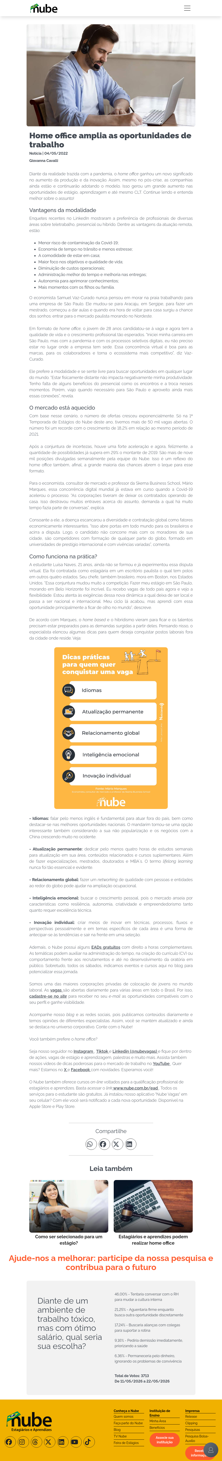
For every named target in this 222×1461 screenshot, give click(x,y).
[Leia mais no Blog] (68, 1213)
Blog (117, 1430)
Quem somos (123, 1416)
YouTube (162, 1063)
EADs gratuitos (105, 947)
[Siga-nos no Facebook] (10, 1442)
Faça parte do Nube (128, 1423)
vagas (56, 990)
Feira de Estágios (126, 1443)
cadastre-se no (48, 996)
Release (191, 1416)
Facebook (81, 1069)
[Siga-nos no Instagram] (23, 1442)
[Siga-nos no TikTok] (89, 1442)
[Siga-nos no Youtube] (76, 1442)
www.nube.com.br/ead (135, 1088)
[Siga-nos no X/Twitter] (49, 1442)
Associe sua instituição (164, 1440)
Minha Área (158, 1421)
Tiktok (102, 1051)
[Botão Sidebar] (187, 8)
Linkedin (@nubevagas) (135, 1051)
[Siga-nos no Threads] (36, 1442)
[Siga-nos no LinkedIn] (63, 1442)
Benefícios (157, 1427)
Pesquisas (192, 1430)
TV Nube (120, 1436)
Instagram (84, 1051)
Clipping (191, 1423)
